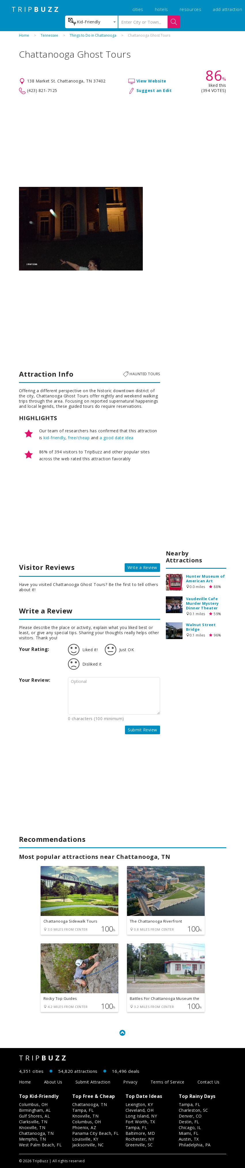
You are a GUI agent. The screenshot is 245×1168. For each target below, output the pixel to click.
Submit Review (142, 730)
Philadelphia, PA (195, 1145)
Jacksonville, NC (88, 1145)
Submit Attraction (93, 1082)
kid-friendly (54, 437)
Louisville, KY (85, 1139)
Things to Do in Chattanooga (93, 35)
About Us (53, 1082)
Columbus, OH (33, 1104)
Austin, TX (189, 1139)
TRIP (36, 9)
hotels (161, 9)
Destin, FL (189, 1121)
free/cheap (79, 437)
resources (191, 9)
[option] (81, 229)
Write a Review (142, 567)
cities (137, 9)
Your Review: (34, 680)
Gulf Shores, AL (34, 1116)
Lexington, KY (139, 1104)
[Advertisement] (122, 140)
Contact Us (208, 1082)
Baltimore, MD (140, 1133)
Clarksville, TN (33, 1121)
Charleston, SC (193, 1110)
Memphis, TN (32, 1139)
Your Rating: (34, 649)
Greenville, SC (139, 1145)
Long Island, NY (141, 1116)
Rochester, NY (140, 1139)
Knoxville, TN (32, 1127)
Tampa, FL (83, 1110)
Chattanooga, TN (36, 1133)
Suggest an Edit (154, 90)
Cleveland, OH (140, 1110)
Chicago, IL (190, 1127)
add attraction (227, 9)
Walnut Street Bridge (201, 627)
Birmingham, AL (35, 1110)
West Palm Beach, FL (40, 1145)
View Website (151, 81)
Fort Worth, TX (140, 1121)
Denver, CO (190, 1116)
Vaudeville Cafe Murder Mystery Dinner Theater (202, 603)
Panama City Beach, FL (95, 1133)
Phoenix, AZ (84, 1127)
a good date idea (117, 437)
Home (24, 35)
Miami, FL (189, 1133)
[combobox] (91, 22)
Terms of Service (168, 1082)
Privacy (130, 1082)
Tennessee (49, 35)
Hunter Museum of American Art (205, 578)
